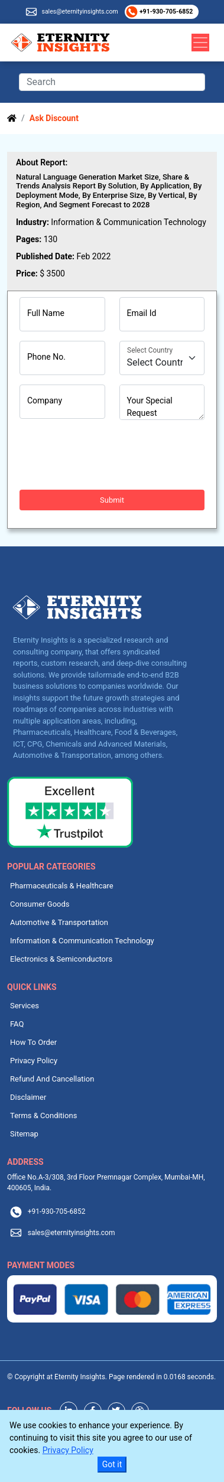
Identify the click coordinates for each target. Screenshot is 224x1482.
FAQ (17, 1024)
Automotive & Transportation (59, 922)
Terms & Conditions (43, 1115)
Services (24, 1005)
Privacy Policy (33, 1060)
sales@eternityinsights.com (79, 11)
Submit (112, 500)
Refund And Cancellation (52, 1078)
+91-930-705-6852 (165, 11)
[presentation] (109, 455)
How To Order (33, 1042)
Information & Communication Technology (82, 940)
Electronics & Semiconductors (61, 959)
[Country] (162, 358)
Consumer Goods (40, 904)
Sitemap (24, 1133)
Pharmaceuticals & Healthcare (61, 885)
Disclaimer (28, 1097)
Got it (112, 1464)
